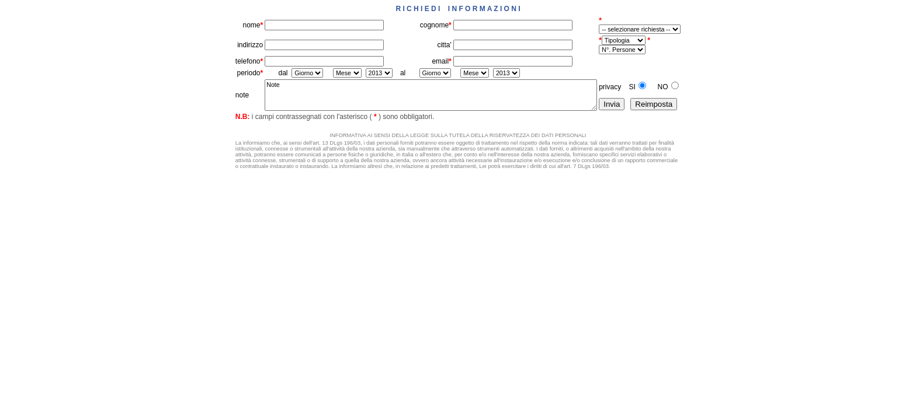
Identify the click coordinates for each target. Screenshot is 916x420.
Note (431, 95)
